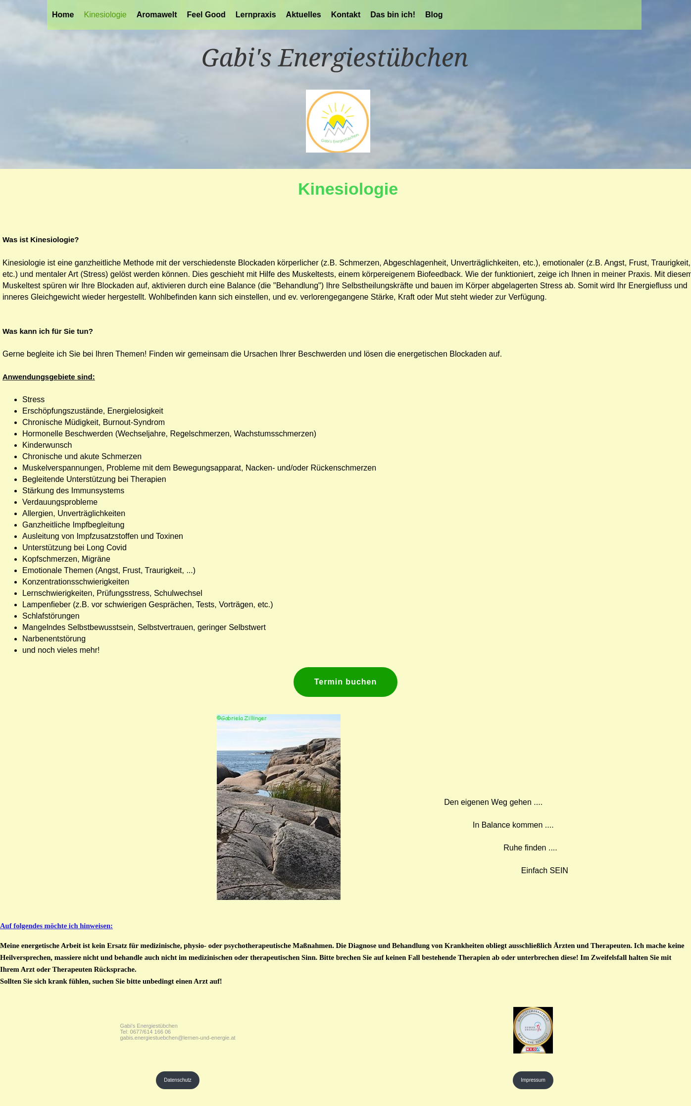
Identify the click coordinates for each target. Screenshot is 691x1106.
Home (63, 14)
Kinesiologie (105, 14)
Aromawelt (157, 14)
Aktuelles (303, 14)
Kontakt (346, 14)
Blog (434, 14)
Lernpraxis (256, 14)
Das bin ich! (392, 14)
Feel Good (206, 14)
